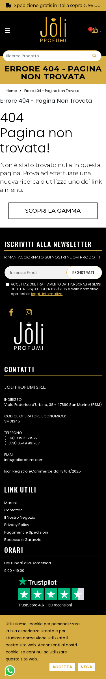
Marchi (10, 502)
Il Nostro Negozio (19, 517)
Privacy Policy (16, 524)
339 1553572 (27, 438)
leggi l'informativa (46, 293)
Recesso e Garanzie (23, 539)
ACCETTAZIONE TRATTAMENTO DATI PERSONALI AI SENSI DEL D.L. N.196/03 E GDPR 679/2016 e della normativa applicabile (56, 289)
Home (12, 91)
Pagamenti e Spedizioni (26, 532)
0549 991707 (29, 443)
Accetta (62, 667)
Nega (86, 667)
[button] (96, 30)
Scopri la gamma (53, 210)
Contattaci (13, 510)
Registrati (83, 272)
